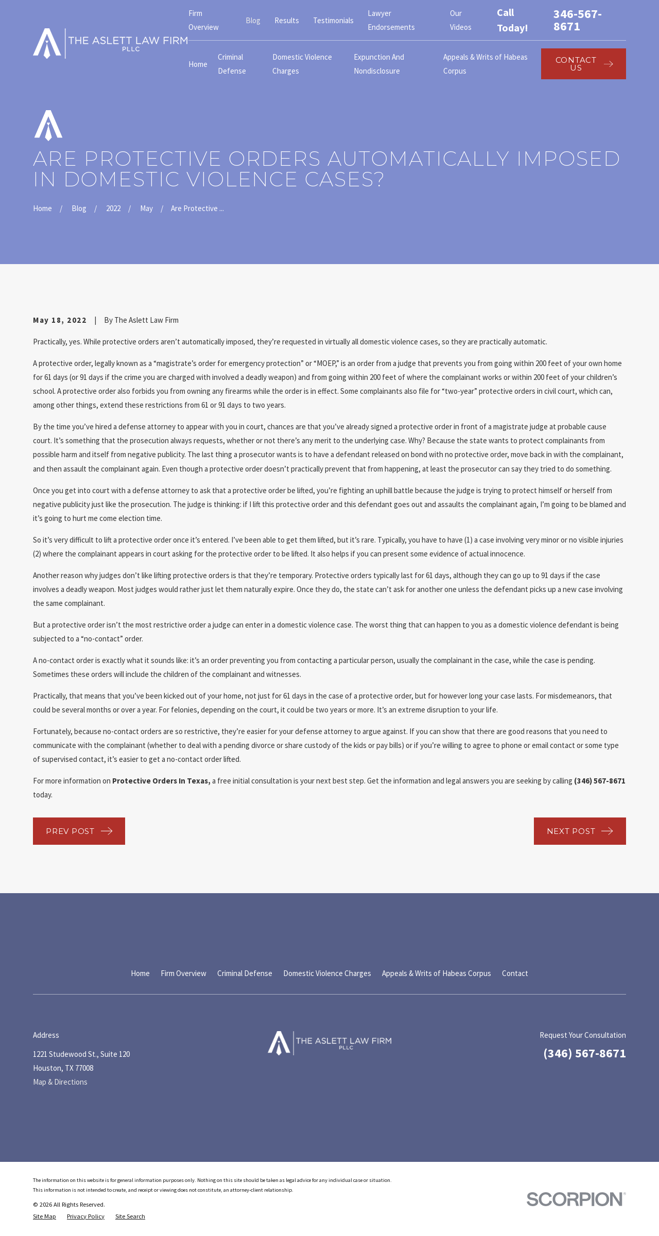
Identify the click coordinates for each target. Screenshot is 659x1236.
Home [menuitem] (197, 64)
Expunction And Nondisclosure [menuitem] (379, 64)
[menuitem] (44, 1217)
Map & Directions (60, 1082)
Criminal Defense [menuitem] (232, 64)
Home (140, 973)
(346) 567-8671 (584, 1053)
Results (286, 20)
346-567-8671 (577, 20)
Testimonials (333, 20)
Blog (253, 20)
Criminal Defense (244, 973)
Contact (515, 973)
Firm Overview (183, 973)
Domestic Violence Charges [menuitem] (302, 64)
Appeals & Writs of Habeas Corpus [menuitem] (485, 64)
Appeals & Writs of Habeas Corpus (436, 973)
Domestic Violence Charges (327, 973)
